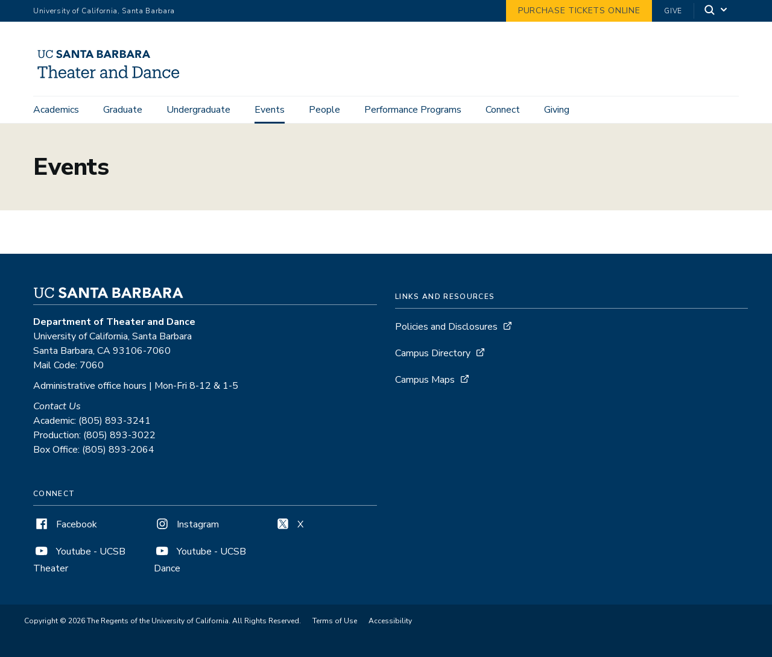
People (324, 109)
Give (673, 11)
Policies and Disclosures (446, 326)
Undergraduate (198, 109)
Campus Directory (432, 353)
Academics (56, 109)
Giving (556, 109)
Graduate (122, 109)
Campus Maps (425, 379)
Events (270, 109)
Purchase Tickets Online (579, 10)
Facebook (65, 524)
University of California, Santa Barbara (104, 11)
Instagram (186, 524)
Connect (503, 109)
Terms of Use (334, 621)
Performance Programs (412, 109)
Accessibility (390, 621)
